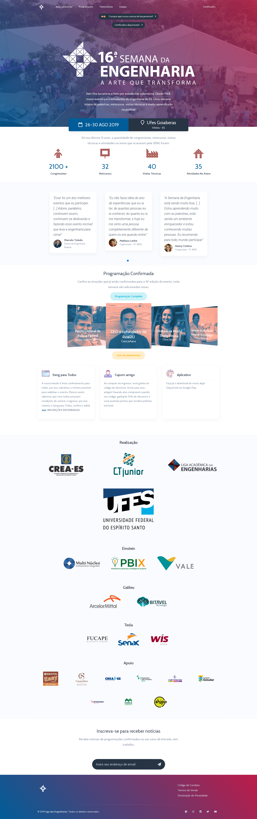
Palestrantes (106, 6)
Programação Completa (128, 296)
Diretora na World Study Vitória (169, 333)
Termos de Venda (188, 790)
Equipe (123, 6)
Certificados (209, 6)
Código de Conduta (188, 785)
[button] (128, 260)
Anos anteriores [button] (64, 6)
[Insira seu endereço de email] (122, 764)
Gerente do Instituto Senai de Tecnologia (202, 332)
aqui (44, 410)
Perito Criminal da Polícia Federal (87, 333)
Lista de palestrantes (128, 355)
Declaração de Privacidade (193, 795)
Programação (86, 6)
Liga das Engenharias (56, 811)
